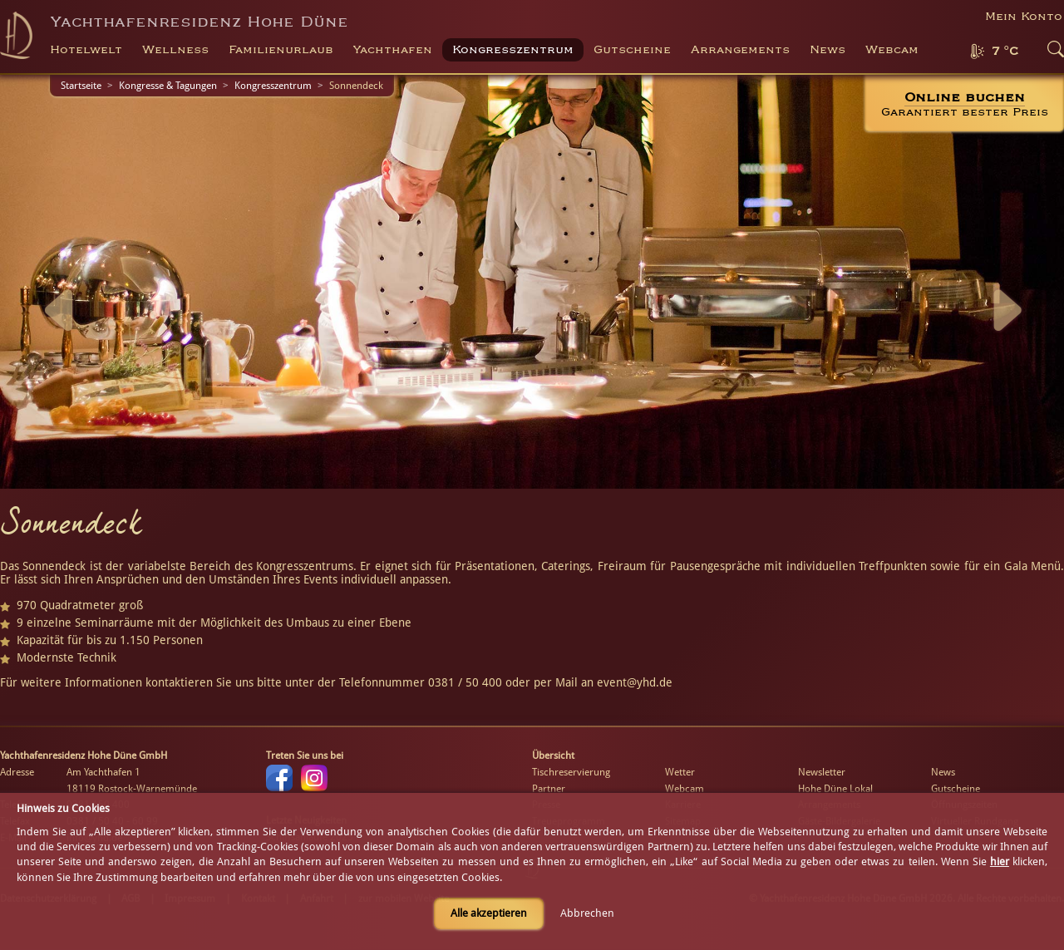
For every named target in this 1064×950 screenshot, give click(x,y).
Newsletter (821, 772)
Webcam (892, 50)
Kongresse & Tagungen (168, 85)
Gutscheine (955, 789)
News (827, 50)
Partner (548, 789)
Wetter (680, 772)
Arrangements (740, 50)
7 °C (1005, 51)
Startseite (81, 85)
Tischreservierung (571, 772)
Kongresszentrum (273, 85)
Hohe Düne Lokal (835, 789)
